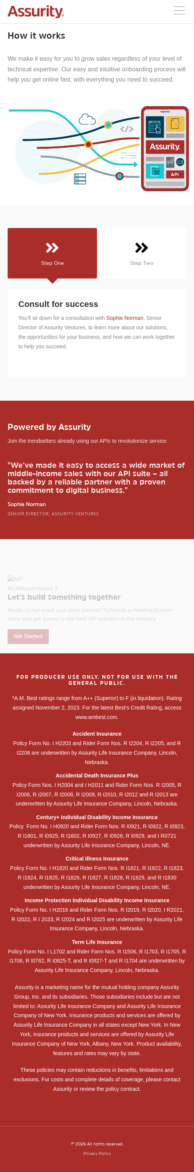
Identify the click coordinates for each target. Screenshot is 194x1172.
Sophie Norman (124, 318)
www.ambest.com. (97, 717)
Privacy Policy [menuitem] (97, 1154)
